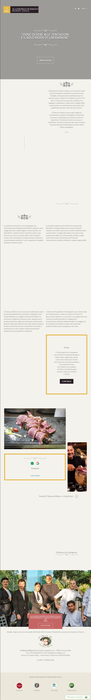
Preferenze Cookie (47, 655)
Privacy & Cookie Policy (30, 655)
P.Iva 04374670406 (62, 655)
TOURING (37, 690)
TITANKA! (47, 660)
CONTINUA (66, 381)
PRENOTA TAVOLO (46, 60)
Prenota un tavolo (74, 697)
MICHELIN (19, 690)
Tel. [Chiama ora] (34, 653)
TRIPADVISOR (71, 690)
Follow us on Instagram (66, 553)
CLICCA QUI (45, 625)
